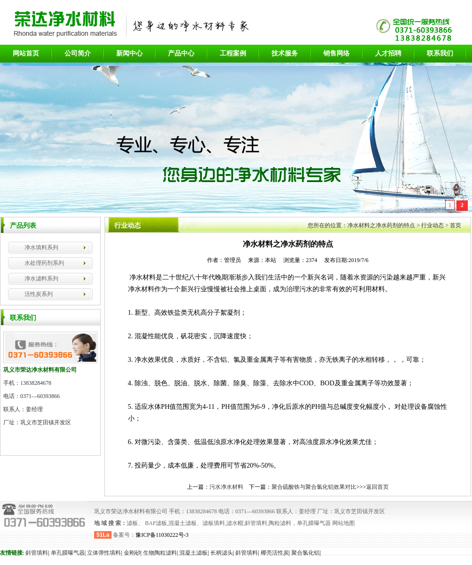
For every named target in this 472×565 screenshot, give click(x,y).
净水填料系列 (41, 247)
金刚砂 (132, 552)
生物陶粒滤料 (160, 552)
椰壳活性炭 (275, 552)
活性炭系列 (38, 294)
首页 (455, 225)
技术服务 (285, 53)
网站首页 (26, 53)
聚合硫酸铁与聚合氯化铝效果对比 (314, 487)
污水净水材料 (226, 487)
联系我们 (440, 53)
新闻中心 (129, 53)
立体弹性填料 (104, 552)
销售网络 (336, 53)
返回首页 (377, 487)
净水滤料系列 (41, 278)
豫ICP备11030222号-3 (162, 535)
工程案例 (233, 53)
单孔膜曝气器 (68, 552)
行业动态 (432, 225)
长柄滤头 (221, 552)
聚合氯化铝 (305, 552)
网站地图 (343, 523)
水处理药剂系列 (44, 263)
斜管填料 (36, 552)
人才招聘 (388, 53)
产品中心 (181, 53)
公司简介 (77, 53)
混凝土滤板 (193, 552)
